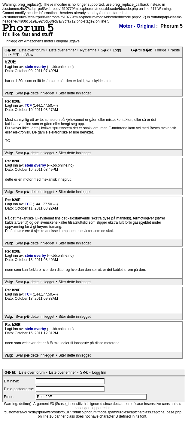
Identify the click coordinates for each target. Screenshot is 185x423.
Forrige (160, 50)
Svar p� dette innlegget (35, 93)
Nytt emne (88, 50)
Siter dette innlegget (75, 93)
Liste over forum (32, 50)
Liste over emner (62, 50)
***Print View (23, 55)
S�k (104, 50)
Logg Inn (99, 372)
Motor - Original (137, 26)
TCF (29, 105)
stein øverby (36, 67)
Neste (175, 50)
